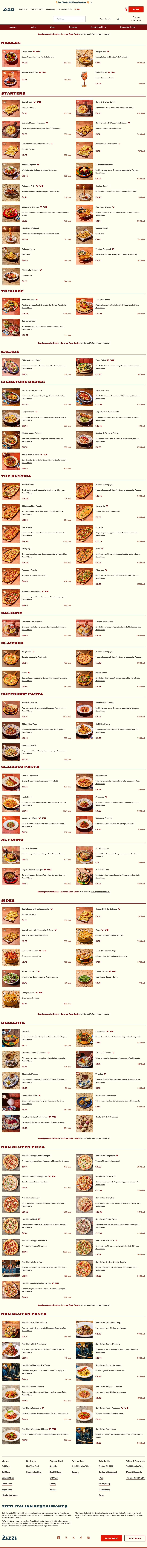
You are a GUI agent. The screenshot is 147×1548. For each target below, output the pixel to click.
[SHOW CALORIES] (118, 14)
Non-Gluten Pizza (98, 23)
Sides (52, 23)
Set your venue (100, 34)
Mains (33, 23)
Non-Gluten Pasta (127, 23)
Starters (12, 23)
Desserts (73, 23)
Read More (100, 173)
